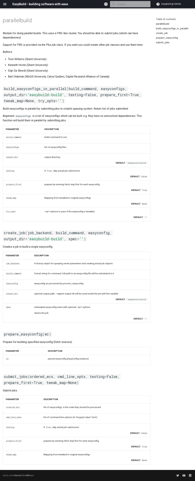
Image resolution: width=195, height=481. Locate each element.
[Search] (130, 4)
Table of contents (166, 19)
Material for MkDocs (24, 475)
